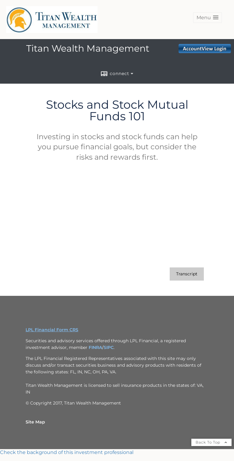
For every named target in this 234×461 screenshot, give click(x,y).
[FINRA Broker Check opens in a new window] (117, 452)
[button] (207, 17)
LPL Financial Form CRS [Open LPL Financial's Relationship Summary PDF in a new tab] (52, 329)
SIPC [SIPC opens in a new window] (109, 347)
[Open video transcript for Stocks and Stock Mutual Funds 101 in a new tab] (187, 274)
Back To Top (211, 442)
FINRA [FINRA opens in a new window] (95, 347)
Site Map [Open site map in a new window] (35, 422)
